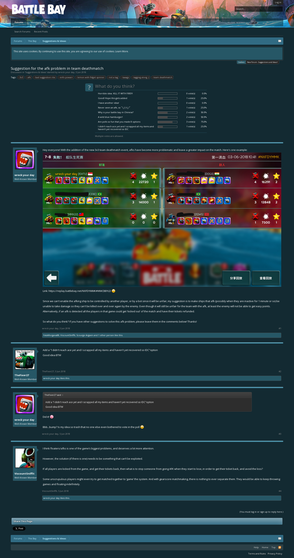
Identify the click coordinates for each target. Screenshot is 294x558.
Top (273, 547)
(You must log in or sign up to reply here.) (261, 511)
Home (265, 547)
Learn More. (122, 51)
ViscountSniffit (67, 335)
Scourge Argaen (84, 335)
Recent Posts (41, 31)
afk (28, 77)
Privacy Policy (275, 553)
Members (36, 22)
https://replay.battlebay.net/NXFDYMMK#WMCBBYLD (80, 291)
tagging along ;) (140, 77)
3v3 (20, 77)
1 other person (106, 335)
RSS (279, 547)
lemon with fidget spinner (90, 77)
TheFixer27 (22, 375)
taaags (125, 77)
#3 (280, 433)
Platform (26, 9)
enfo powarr (66, 77)
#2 (280, 371)
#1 (280, 328)
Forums (19, 22)
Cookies (241, 61)
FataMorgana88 (51, 335)
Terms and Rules (257, 553)
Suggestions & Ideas (35, 72)
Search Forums (22, 31)
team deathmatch (162, 77)
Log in (278, 2)
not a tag (113, 77)
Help (256, 547)
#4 (280, 491)
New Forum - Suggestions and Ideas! (262, 62)
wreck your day (66, 72)
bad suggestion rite (44, 77)
